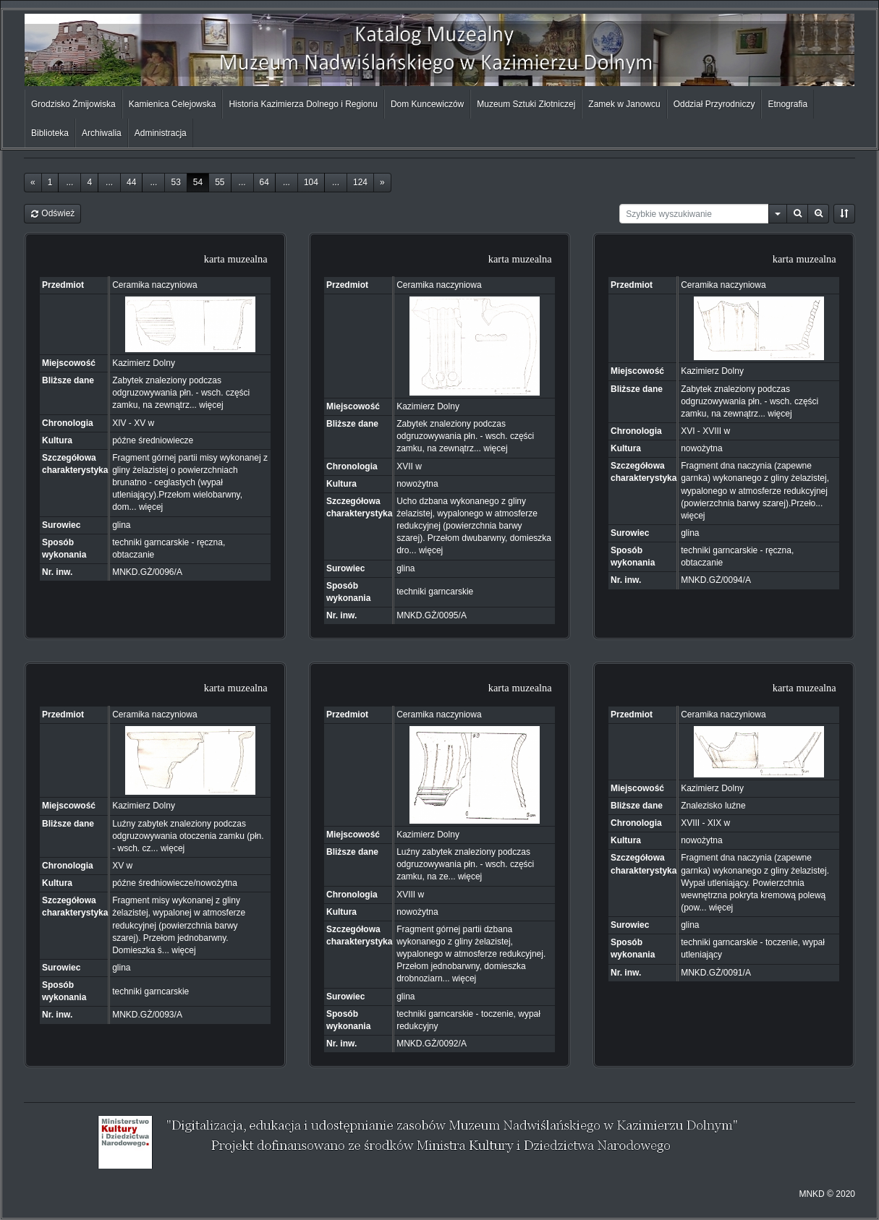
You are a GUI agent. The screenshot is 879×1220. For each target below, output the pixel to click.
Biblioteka (50, 133)
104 (311, 182)
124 (360, 182)
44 (131, 182)
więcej (211, 405)
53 (175, 182)
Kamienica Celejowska (172, 104)
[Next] (382, 182)
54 (198, 182)
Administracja (161, 133)
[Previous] (33, 182)
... (69, 182)
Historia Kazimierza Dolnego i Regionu (303, 104)
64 (264, 182)
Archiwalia (102, 133)
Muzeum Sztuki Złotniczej (526, 104)
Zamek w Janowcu (624, 104)
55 (219, 182)
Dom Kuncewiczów (427, 104)
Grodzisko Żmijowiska (73, 104)
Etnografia (787, 104)
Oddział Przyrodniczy (714, 104)
